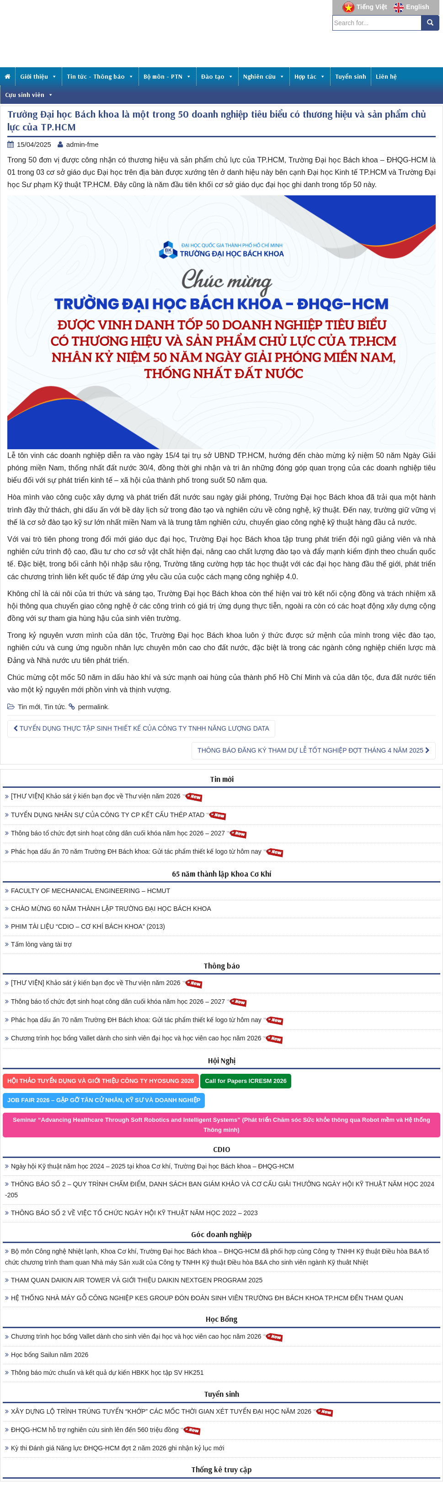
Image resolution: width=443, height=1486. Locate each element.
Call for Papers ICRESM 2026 (245, 1080)
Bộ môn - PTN (168, 76)
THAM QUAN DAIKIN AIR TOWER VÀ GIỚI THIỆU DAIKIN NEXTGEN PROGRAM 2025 (133, 1280)
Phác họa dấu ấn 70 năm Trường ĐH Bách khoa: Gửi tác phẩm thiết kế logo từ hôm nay (144, 852)
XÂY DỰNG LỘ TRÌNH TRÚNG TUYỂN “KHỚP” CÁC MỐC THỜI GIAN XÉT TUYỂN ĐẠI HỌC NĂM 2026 (169, 1412)
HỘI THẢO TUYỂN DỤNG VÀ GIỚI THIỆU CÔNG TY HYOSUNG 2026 (100, 1080)
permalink (93, 707)
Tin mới (29, 707)
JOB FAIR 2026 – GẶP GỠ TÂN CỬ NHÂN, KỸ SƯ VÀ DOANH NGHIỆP (103, 1100)
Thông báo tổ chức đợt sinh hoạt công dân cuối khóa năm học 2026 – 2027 (126, 834)
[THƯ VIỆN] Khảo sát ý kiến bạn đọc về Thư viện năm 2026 (104, 796)
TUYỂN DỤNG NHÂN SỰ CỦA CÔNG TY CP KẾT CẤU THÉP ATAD (116, 815)
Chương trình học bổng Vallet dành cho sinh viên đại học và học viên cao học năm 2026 (144, 1039)
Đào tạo (217, 76)
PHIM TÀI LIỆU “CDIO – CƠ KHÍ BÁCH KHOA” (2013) (85, 926)
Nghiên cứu (264, 76)
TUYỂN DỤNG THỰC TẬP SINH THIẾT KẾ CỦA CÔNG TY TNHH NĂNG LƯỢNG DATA (141, 728)
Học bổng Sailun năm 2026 (46, 1354)
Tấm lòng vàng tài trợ (38, 944)
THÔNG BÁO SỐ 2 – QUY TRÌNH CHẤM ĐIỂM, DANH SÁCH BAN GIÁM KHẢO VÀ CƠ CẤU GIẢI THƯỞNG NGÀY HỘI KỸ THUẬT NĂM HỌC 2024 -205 (219, 1189)
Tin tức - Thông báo (100, 76)
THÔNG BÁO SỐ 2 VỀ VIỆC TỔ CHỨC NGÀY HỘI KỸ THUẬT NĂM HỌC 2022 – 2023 (131, 1213)
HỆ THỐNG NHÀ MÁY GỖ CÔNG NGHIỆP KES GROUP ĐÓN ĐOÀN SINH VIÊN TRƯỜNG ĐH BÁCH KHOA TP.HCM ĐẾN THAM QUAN (204, 1298)
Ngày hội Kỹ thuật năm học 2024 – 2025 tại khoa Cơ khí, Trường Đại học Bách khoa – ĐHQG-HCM (149, 1166)
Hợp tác (310, 76)
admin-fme (82, 144)
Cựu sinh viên (29, 95)
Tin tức (54, 707)
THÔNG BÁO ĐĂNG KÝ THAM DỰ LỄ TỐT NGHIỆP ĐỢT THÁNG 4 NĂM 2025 (313, 750)
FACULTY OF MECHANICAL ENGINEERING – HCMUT (87, 890)
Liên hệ (386, 76)
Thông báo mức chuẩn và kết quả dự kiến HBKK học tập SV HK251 (104, 1372)
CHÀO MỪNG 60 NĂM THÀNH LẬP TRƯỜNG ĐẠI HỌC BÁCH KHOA (108, 908)
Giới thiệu (38, 76)
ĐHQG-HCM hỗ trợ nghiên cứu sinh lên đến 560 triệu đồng (103, 1430)
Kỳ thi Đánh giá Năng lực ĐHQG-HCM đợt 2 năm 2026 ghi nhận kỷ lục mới (114, 1448)
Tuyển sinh (350, 76)
